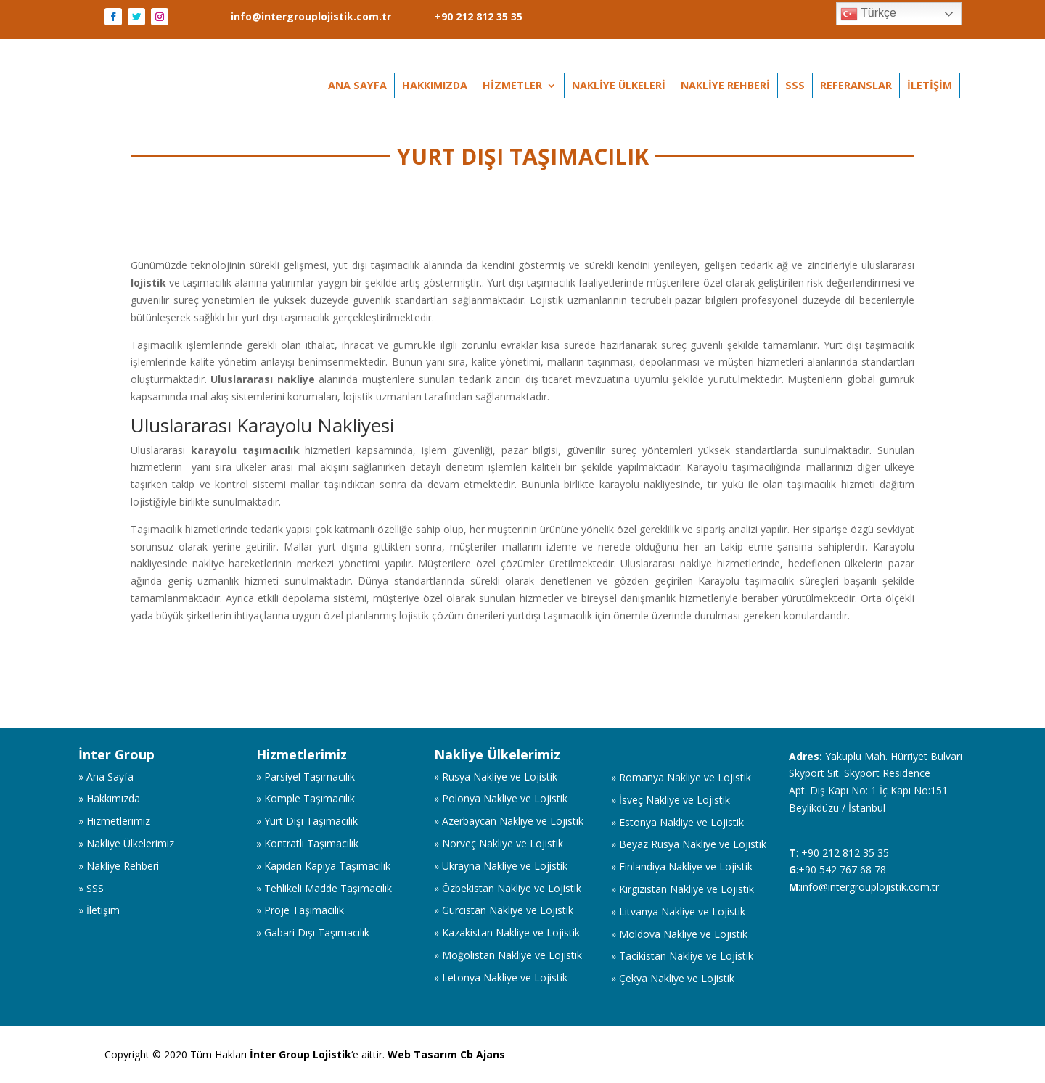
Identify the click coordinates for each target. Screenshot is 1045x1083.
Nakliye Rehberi (725, 86)
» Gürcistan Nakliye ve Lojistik (503, 910)
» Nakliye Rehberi (118, 866)
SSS (795, 86)
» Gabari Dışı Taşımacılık (312, 932)
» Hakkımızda (109, 798)
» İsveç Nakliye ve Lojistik (670, 800)
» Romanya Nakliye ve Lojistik (681, 777)
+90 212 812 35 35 (478, 17)
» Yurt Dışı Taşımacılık (307, 821)
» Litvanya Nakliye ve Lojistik (678, 911)
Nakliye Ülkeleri (618, 86)
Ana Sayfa (357, 86)
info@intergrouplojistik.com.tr (311, 17)
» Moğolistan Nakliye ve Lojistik (508, 955)
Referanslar (856, 86)
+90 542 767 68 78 (842, 869)
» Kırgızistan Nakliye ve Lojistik (682, 889)
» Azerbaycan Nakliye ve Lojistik (508, 821)
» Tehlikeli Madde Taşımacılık (324, 888)
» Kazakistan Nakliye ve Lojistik (507, 932)
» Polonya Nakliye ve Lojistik (500, 798)
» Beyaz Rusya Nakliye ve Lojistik (688, 844)
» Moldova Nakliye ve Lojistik (679, 934)
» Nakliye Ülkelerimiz (126, 843)
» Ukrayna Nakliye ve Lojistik (500, 866)
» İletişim (99, 910)
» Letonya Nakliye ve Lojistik (500, 977)
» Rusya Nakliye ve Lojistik (495, 776)
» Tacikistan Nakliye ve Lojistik (682, 956)
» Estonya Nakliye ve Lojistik (677, 822)
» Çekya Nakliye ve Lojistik (672, 978)
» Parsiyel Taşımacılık (305, 776)
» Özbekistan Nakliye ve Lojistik (507, 888)
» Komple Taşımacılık (305, 798)
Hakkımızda (434, 86)
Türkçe (868, 13)
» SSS (91, 888)
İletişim (929, 86)
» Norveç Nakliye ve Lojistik (498, 843)
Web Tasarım (424, 1054)
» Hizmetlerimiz (114, 821)
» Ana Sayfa (106, 776)
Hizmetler (512, 86)
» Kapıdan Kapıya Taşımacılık (323, 866)
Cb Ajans (482, 1054)
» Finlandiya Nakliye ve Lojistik (682, 866)
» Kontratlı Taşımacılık (307, 843)
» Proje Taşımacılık (300, 910)
